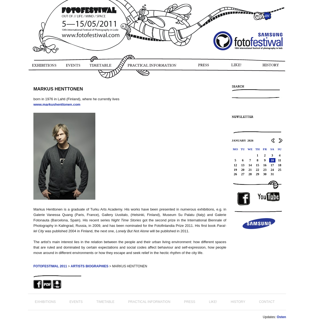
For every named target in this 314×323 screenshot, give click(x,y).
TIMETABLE (102, 67)
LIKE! (237, 67)
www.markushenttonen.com (56, 104)
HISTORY (273, 67)
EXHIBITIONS (44, 67)
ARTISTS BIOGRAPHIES (89, 266)
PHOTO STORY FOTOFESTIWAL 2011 (29, 81)
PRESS (204, 67)
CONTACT (267, 302)
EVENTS (73, 67)
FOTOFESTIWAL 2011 (50, 266)
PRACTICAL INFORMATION (153, 67)
